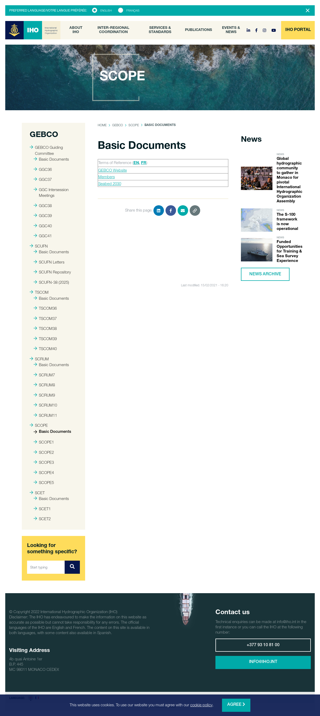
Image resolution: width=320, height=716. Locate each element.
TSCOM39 (45, 338)
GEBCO (117, 125)
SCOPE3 (44, 462)
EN (136, 163)
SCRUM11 (45, 415)
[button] (298, 30)
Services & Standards (160, 30)
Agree (236, 704)
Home (102, 125)
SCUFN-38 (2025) (51, 282)
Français (133, 10)
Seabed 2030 (109, 183)
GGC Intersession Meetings (51, 192)
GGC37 (43, 179)
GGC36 (43, 169)
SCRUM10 (45, 405)
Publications (198, 30)
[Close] (308, 10)
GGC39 (43, 215)
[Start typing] (46, 567)
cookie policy (201, 704)
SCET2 (42, 518)
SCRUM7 (44, 374)
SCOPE (39, 425)
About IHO (75, 30)
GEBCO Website (112, 170)
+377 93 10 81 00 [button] (263, 645)
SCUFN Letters (49, 262)
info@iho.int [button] (263, 662)
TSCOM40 (45, 348)
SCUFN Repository (52, 272)
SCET (37, 492)
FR (143, 163)
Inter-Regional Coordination (113, 30)
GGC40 (43, 225)
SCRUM (39, 358)
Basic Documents (51, 159)
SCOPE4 (44, 472)
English (106, 10)
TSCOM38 (45, 328)
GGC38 (43, 205)
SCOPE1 (44, 442)
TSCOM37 (45, 318)
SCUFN (39, 246)
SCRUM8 (44, 384)
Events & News (231, 30)
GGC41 (43, 235)
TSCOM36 (45, 308)
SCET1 (42, 508)
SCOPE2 (44, 452)
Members (106, 176)
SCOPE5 (44, 482)
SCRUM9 (44, 395)
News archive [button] (265, 274)
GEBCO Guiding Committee (46, 150)
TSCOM (39, 292)
